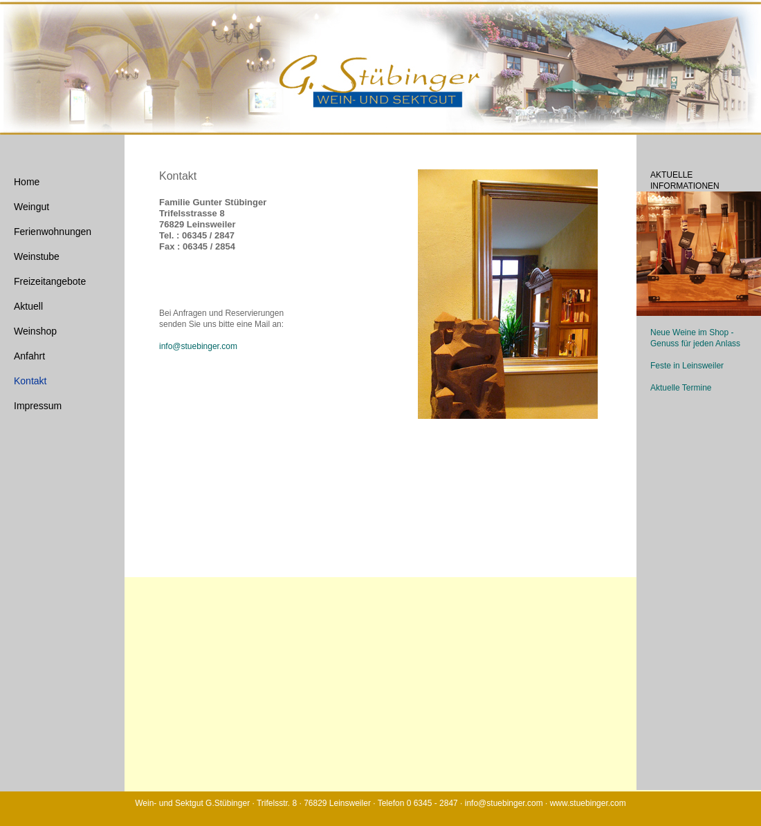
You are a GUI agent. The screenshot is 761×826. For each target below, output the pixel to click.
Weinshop (35, 331)
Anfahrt (29, 356)
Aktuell (28, 306)
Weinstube (36, 256)
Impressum (38, 405)
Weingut (31, 206)
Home (26, 181)
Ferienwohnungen (52, 231)
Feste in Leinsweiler (687, 365)
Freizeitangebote (50, 281)
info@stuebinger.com (198, 346)
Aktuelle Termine (681, 388)
